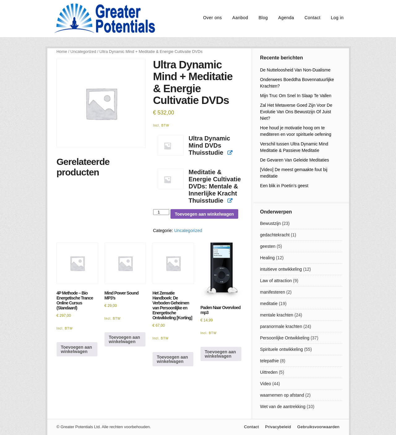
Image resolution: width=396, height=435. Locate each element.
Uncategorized (83, 51)
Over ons (212, 17)
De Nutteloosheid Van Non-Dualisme (295, 69)
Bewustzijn (270, 223)
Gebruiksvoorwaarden (318, 426)
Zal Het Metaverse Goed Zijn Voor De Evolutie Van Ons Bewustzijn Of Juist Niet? (296, 112)
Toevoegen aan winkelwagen (204, 214)
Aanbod (240, 17)
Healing (267, 257)
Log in (337, 17)
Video (265, 383)
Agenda (286, 17)
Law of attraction (276, 280)
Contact (312, 17)
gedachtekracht (275, 234)
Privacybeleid (278, 426)
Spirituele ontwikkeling (281, 349)
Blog (263, 17)
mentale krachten (276, 314)
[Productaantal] (161, 212)
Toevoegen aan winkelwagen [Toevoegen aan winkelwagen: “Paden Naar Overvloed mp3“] (220, 354)
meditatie (269, 303)
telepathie (269, 360)
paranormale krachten (281, 326)
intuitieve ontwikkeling (281, 269)
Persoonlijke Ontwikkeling (285, 337)
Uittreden (269, 372)
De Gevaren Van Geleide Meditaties (294, 159)
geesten (268, 246)
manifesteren (272, 292)
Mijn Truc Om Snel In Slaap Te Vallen (296, 95)
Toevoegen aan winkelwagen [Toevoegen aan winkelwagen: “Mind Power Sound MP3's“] (124, 339)
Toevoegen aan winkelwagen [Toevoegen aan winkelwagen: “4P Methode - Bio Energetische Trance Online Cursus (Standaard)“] (76, 349)
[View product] (229, 153)
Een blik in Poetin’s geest (284, 185)
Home (62, 51)
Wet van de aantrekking (283, 406)
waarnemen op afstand (282, 395)
